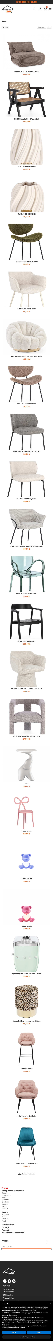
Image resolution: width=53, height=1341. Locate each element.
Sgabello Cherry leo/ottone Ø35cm (26, 1021)
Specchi (5, 1200)
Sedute (5, 1212)
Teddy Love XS (26, 879)
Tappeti (5, 1230)
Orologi (5, 1227)
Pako (26, 784)
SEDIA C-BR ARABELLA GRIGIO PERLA (26, 736)
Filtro (5, 27)
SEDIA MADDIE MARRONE (26, 404)
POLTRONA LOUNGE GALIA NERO (26, 119)
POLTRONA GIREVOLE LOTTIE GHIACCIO (26, 689)
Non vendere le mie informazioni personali (13, 1319)
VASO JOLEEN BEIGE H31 (27, 166)
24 (49, 27)
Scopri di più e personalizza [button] (26, 1337)
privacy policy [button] (5, 1324)
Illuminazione (8, 1225)
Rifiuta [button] (14, 1332)
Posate (5, 1209)
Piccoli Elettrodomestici (13, 1233)
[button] (50, 1303)
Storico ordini (8, 1292)
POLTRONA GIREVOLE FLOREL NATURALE (26, 356)
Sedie (4, 1217)
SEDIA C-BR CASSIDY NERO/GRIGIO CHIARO (26, 546)
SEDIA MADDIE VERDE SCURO (27, 261)
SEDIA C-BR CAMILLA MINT (26, 594)
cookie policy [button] (32, 1310)
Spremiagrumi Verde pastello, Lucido (26, 973)
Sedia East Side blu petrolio (26, 1163)
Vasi (4, 1198)
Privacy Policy (8, 1298)
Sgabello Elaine (27, 1068)
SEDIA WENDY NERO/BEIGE (26, 499)
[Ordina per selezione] (41, 27)
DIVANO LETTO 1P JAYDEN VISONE (26, 71)
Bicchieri (5, 1202)
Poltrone (5, 1214)
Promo (5, 1188)
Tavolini (5, 1193)
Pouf (4, 1221)
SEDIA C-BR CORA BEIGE (26, 309)
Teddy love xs (26, 926)
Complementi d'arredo (13, 1191)
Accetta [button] (39, 1332)
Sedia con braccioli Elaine (26, 1116)
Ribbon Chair (27, 831)
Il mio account (8, 1289)
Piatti (4, 1206)
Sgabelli (5, 1219)
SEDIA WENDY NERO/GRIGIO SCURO (26, 451)
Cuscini (5, 1204)
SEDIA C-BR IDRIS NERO (26, 641)
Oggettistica (7, 1195)
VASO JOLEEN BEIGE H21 (27, 214)
